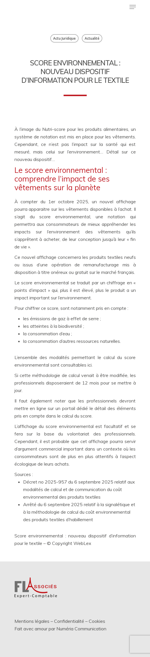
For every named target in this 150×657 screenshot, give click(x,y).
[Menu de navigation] (132, 7)
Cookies (97, 621)
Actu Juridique (64, 38)
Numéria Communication (81, 629)
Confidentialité (69, 621)
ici (90, 365)
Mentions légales (31, 621)
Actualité (92, 38)
